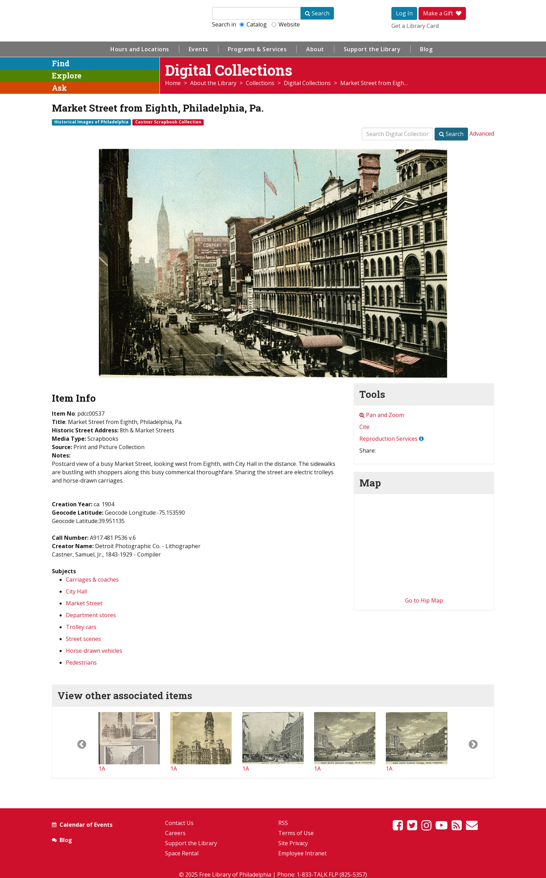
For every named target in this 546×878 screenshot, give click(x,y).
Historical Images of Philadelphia (91, 122)
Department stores (91, 615)
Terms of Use (296, 833)
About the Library (213, 83)
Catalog (253, 24)
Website (286, 24)
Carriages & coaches (92, 579)
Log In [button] (404, 13)
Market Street (84, 603)
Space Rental (181, 853)
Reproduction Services (388, 438)
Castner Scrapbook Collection (168, 122)
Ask (59, 88)
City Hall (76, 591)
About (315, 49)
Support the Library (372, 49)
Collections (260, 83)
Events (198, 49)
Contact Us (179, 823)
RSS (283, 823)
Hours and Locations (139, 49)
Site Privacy (293, 843)
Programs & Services (257, 49)
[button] (75, 742)
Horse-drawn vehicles (94, 650)
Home (173, 83)
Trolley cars (81, 627)
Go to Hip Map (424, 600)
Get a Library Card (415, 26)
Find (61, 63)
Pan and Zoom (381, 415)
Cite (364, 427)
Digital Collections (307, 83)
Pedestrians (81, 662)
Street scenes (83, 639)
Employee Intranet (302, 853)
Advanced (481, 133)
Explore (66, 75)
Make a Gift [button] (442, 13)
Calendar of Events (86, 824)
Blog (426, 49)
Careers (175, 833)
